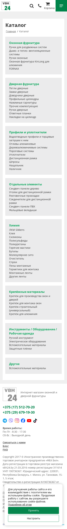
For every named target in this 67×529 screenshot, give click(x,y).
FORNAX (14, 68)
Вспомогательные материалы (27, 345)
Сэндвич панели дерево (24, 188)
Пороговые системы (21, 151)
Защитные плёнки (20, 348)
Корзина (49, 6)
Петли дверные (18, 88)
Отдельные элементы (25, 184)
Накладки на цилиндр (22, 117)
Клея (12, 233)
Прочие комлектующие (23, 106)
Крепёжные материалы (27, 292)
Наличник (15, 169)
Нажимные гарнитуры (23, 102)
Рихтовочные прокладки (24, 195)
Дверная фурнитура (24, 84)
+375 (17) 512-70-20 (19, 407)
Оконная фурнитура (24, 43)
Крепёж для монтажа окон (25, 303)
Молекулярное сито (21, 255)
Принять (33, 510)
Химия (14, 225)
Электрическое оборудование (27, 341)
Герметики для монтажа (24, 269)
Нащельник (16, 165)
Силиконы (15, 237)
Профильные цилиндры (24, 99)
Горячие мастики (19, 247)
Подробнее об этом (20, 504)
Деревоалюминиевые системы (28, 147)
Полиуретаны (17, 244)
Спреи (13, 262)
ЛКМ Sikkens (16, 229)
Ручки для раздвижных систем (28, 47)
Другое (14, 364)
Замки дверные (18, 91)
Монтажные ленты (20, 273)
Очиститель (16, 258)
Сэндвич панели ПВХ (22, 206)
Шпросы (14, 161)
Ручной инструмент (21, 338)
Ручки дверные (18, 109)
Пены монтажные (20, 265)
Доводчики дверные (21, 95)
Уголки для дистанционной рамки (30, 192)
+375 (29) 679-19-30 (19, 412)
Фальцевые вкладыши (23, 210)
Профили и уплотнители (28, 132)
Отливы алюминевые (22, 144)
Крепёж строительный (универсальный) (23, 308)
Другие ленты (17, 276)
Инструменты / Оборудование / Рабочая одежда (33, 331)
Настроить (33, 518)
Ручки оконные (18, 58)
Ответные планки (20, 113)
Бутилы (13, 251)
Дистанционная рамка (23, 158)
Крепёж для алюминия (23, 314)
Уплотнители (17, 154)
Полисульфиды (18, 240)
